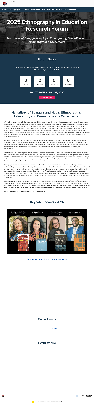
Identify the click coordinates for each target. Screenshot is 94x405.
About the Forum (70, 10)
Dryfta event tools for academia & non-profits (49, 402)
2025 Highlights (15, 10)
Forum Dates (47, 59)
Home (4, 10)
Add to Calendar (47, 97)
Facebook (54, 328)
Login (13, 1)
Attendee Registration (31, 10)
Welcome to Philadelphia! (52, 10)
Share (82, 395)
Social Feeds (47, 319)
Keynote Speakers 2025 (47, 202)
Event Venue (47, 343)
